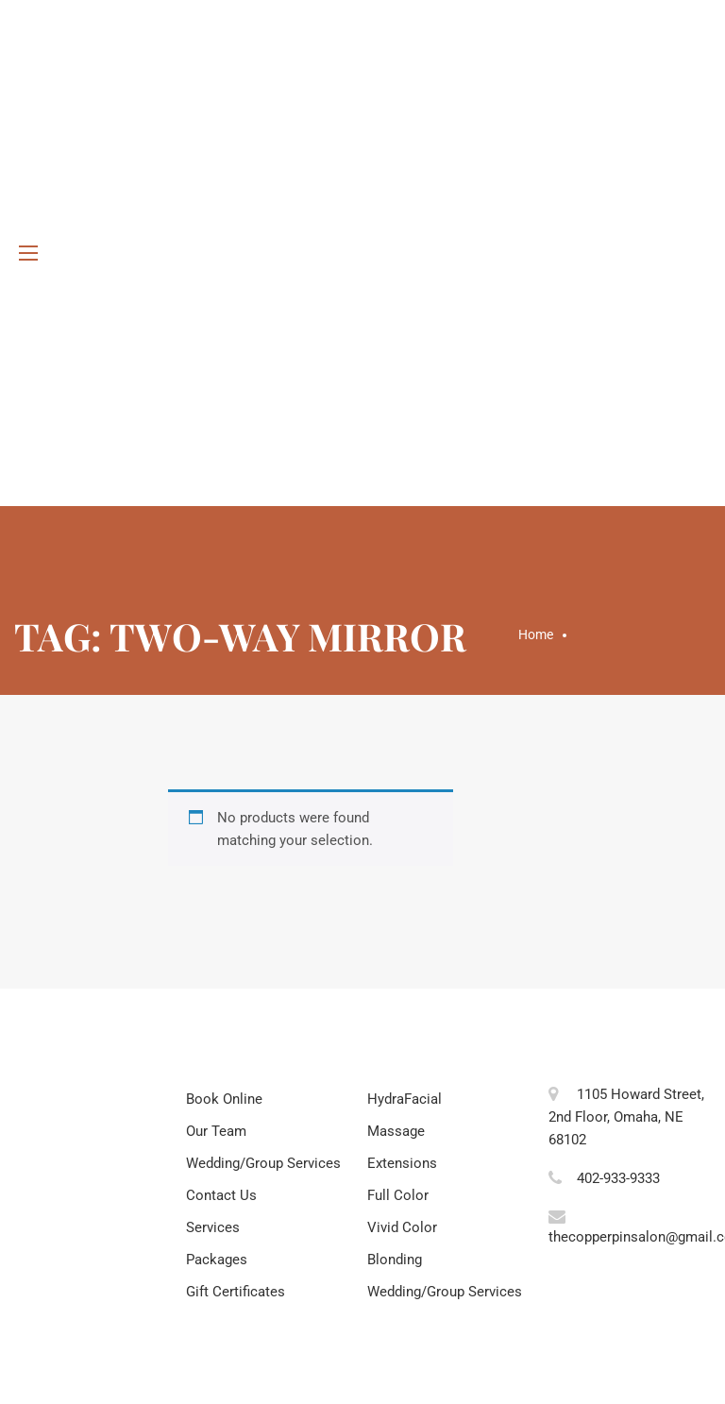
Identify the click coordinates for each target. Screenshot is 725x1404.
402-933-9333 (618, 1178)
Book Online (224, 1099)
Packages (216, 1259)
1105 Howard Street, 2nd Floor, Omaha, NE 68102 (626, 1117)
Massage (396, 1131)
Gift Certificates (235, 1291)
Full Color (398, 1195)
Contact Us (221, 1195)
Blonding (394, 1259)
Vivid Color (402, 1227)
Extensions (402, 1163)
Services (213, 1227)
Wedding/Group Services (263, 1163)
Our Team (216, 1131)
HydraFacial (404, 1099)
